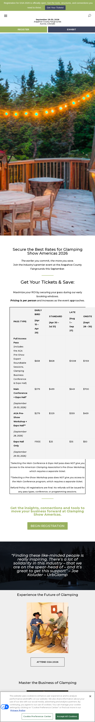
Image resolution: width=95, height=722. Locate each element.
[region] (47, 706)
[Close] (90, 696)
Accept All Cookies (67, 716)
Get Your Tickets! (55, 7)
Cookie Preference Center (37, 716)
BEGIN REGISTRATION (47, 539)
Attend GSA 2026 (47, 675)
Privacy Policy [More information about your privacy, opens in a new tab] (17, 710)
